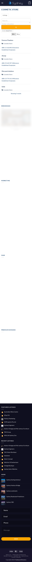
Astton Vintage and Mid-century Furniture (16, 428)
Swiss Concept (8, 459)
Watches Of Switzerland (11, 462)
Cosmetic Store (7, 43)
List (13, 34)
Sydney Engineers (9, 425)
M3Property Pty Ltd (10, 422)
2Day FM (7, 415)
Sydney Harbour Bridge (13, 485)
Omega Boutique (9, 465)
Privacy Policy (8, 556)
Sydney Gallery (16, 557)
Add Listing (24, 556)
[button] (2, 3)
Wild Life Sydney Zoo (10, 435)
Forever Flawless (7, 40)
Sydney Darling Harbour (13, 480)
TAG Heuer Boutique (10, 452)
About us (8, 554)
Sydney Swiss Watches (10, 469)
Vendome (7, 455)
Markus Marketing (9, 418)
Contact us (17, 556)
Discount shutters (8, 71)
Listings (5, 15)
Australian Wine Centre (11, 412)
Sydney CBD (10, 502)
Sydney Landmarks (11, 491)
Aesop (4, 56)
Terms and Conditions (19, 554)
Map (18, 34)
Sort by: (7, 30)
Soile (3, 87)
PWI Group (7, 432)
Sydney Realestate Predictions (15, 496)
